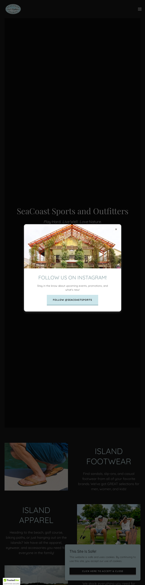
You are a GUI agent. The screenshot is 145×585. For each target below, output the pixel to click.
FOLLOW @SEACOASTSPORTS (72, 299)
